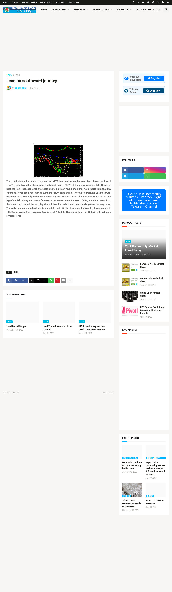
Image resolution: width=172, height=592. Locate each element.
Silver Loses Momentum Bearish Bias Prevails (132, 503)
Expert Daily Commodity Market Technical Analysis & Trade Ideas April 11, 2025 (155, 468)
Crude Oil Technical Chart (150, 294)
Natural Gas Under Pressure (155, 502)
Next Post (107, 392)
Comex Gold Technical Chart (151, 280)
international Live (29, 2)
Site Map (15, 2)
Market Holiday (46, 2)
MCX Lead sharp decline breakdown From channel (92, 328)
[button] (158, 9)
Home (5, 2)
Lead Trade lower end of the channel (57, 328)
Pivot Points (59, 9)
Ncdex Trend (73, 2)
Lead (17, 75)
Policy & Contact (147, 9)
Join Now (153, 90)
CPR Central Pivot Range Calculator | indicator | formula (152, 310)
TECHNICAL (123, 9)
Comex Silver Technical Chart (152, 265)
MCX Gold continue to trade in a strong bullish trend (132, 465)
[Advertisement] (86, 41)
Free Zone (80, 9)
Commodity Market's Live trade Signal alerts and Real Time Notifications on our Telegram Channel (144, 200)
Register (154, 78)
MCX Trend (60, 2)
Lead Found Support (16, 326)
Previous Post (12, 392)
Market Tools (101, 9)
